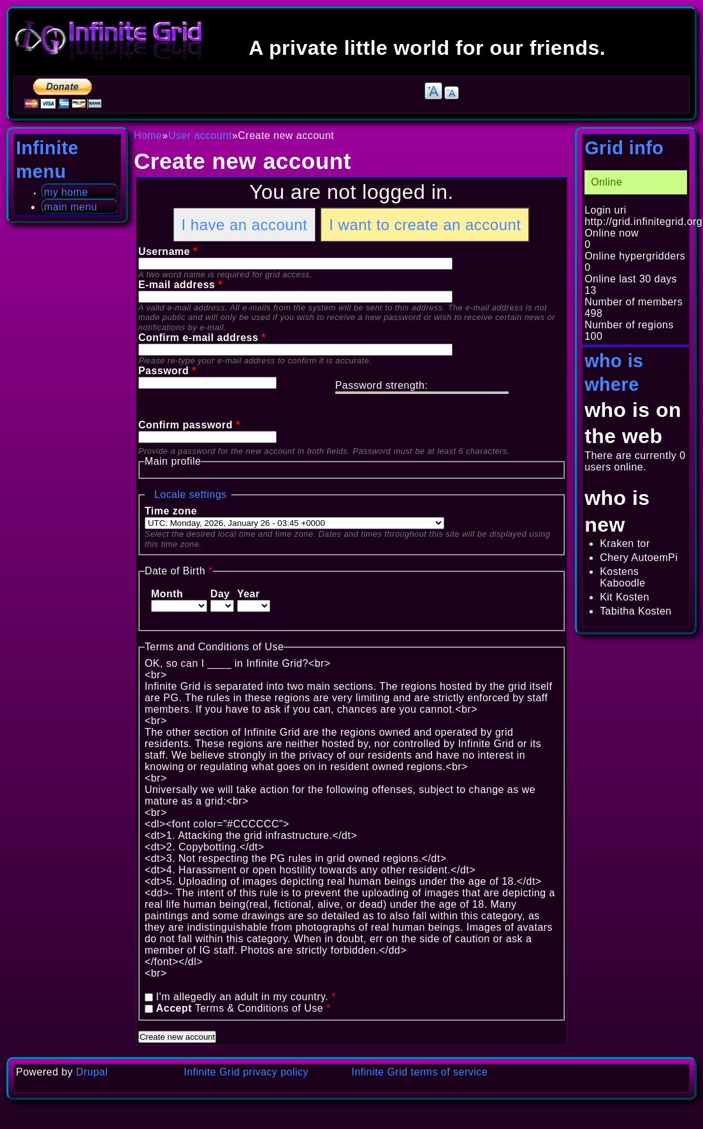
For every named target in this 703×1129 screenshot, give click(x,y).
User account (200, 135)
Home (148, 135)
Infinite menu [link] (47, 160)
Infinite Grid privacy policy (246, 1072)
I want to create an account (425, 224)
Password (167, 370)
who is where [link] (613, 373)
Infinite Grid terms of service (420, 1072)
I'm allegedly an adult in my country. (246, 996)
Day (220, 593)
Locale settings (190, 494)
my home (66, 192)
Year (248, 593)
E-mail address (180, 284)
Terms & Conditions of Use (243, 1008)
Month (167, 593)
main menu (70, 206)
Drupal (92, 1072)
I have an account (245, 224)
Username (168, 251)
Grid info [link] (623, 148)
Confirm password (189, 424)
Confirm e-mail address (202, 337)
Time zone (171, 511)
